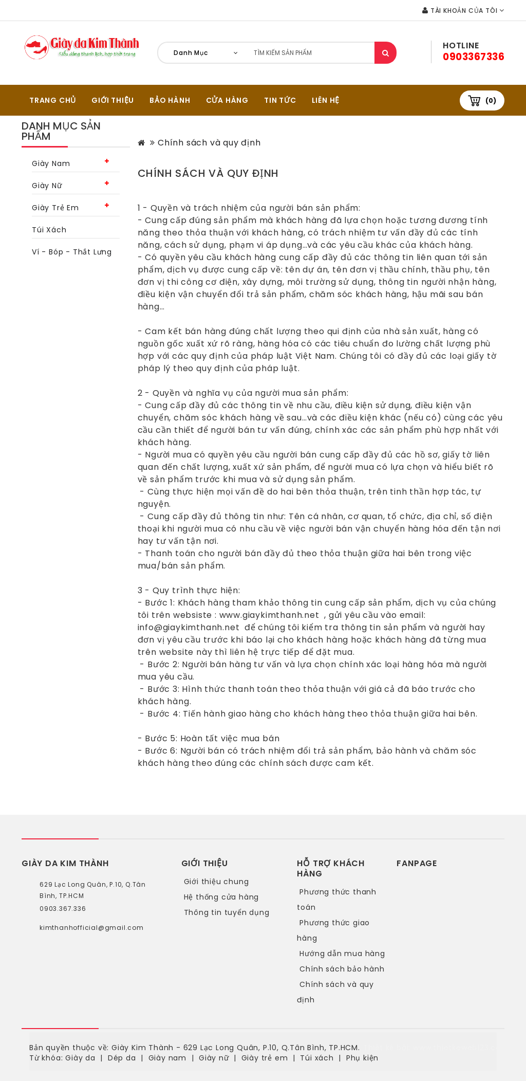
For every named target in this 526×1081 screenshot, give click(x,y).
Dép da (122, 1058)
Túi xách (49, 230)
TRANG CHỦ (52, 100)
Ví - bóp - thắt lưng (72, 252)
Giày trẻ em (55, 208)
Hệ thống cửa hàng (221, 897)
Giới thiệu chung (216, 881)
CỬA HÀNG (227, 100)
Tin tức (280, 100)
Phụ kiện (362, 1058)
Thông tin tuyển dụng (227, 912)
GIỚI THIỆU (112, 100)
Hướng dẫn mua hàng (342, 953)
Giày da (80, 1058)
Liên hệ (326, 100)
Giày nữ (47, 185)
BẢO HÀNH (169, 100)
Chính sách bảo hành (341, 969)
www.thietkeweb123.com (461, 1047)
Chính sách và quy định (209, 143)
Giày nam (51, 163)
